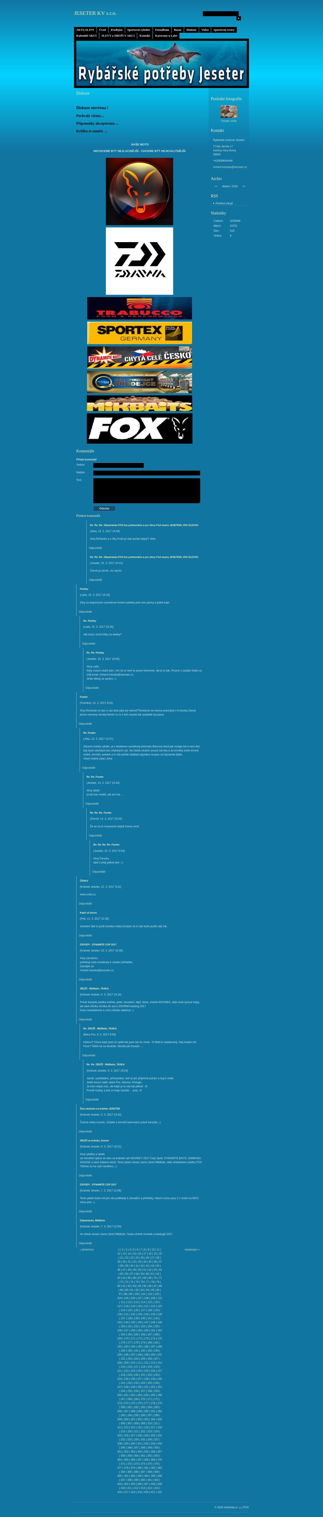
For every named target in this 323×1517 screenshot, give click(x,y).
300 (126, 1419)
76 (142, 1282)
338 (119, 1443)
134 (146, 1314)
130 (119, 1314)
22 (126, 1257)
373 (136, 1463)
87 (155, 1286)
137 (123, 1318)
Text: (79, 480)
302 (139, 1419)
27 (152, 1257)
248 (126, 1387)
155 (156, 1326)
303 (146, 1419)
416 (119, 1492)
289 (139, 1411)
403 (119, 1484)
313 (126, 1427)
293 (123, 1415)
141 (149, 1318)
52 (149, 1269)
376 (156, 1463)
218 (143, 1366)
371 (123, 1463)
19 (155, 1253)
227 (159, 1370)
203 (129, 1358)
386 (136, 1471)
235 (126, 1378)
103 (157, 1294)
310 (149, 1423)
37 (160, 1261)
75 (136, 1282)
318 (159, 1427)
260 (119, 1395)
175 (159, 1338)
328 (139, 1435)
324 (156, 1431)
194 (156, 1350)
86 (149, 1286)
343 (153, 1443)
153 (143, 1326)
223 (133, 1370)
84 (139, 1286)
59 (142, 1273)
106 (133, 1298)
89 (121, 1290)
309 (143, 1423)
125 (129, 1310)
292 (159, 1411)
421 (153, 1492)
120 (139, 1306)
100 (136, 1294)
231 (143, 1374)
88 (160, 1286)
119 (133, 1306)
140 (143, 1318)
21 (121, 1257)
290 (146, 1411)
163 (123, 1334)
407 (146, 1484)
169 (119, 1338)
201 (159, 1354)
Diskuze (191, 29)
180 (149, 1342)
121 (146, 1306)
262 (133, 1395)
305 (159, 1419)
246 (156, 1383)
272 (156, 1399)
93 (142, 1290)
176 (123, 1342)
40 (131, 1265)
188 (159, 1346)
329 (146, 1435)
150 (123, 1326)
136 (159, 1314)
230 (136, 1374)
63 (118, 1277)
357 (159, 1451)
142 (156, 1318)
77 (147, 1282)
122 (153, 1306)
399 (136, 1480)
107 (139, 1298)
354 (139, 1451)
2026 (235, 186)
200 (153, 1354)
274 (126, 1403)
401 (149, 1480)
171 (133, 1338)
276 (139, 1403)
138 (129, 1318)
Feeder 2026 (228, 121)
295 (136, 1415)
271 (149, 1399)
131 (126, 1314)
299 (119, 1419)
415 (156, 1488)
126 (136, 1310)
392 (133, 1475)
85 (144, 1286)
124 (123, 1310)
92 (136, 1290)
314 (133, 1427)
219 (149, 1366)
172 (139, 1338)
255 (129, 1391)
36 (155, 1261)
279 (159, 1403)
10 (152, 1249)
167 (149, 1334)
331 (159, 1435)
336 (149, 1439)
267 (123, 1399)
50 (139, 1269)
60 (147, 1273)
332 (123, 1439)
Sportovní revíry (224, 29)
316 (146, 1427)
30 (123, 1261)
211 (139, 1362)
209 (126, 1362)
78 (152, 1282)
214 (159, 1362)
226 (153, 1370)
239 (153, 1378)
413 (143, 1488)
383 (159, 1467)
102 (150, 1294)
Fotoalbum (162, 29)
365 (126, 1459)
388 (149, 1471)
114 (143, 1302)
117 (119, 1306)
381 (146, 1467)
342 (146, 1443)
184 (133, 1346)
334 (136, 1439)
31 (129, 1261)
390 (119, 1475)
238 (146, 1378)
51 (144, 1269)
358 (123, 1455)
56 (126, 1273)
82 (129, 1286)
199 (146, 1354)
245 (149, 1383)
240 (159, 1378)
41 (136, 1265)
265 (153, 1395)
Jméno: (80, 464)
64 (123, 1277)
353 (133, 1451)
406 (139, 1484)
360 (136, 1455)
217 (136, 1366)
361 (143, 1455)
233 (156, 1374)
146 (139, 1322)
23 (131, 1257)
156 (119, 1330)
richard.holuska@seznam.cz (230, 167)
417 (126, 1492)
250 (139, 1387)
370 (159, 1459)
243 (136, 1383)
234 (119, 1378)
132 (133, 1314)
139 (136, 1318)
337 (156, 1439)
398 (129, 1480)
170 (126, 1338)
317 (153, 1427)
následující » (192, 1249)
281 (129, 1407)
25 (142, 1257)
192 (143, 1350)
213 (153, 1362)
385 (129, 1471)
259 (156, 1391)
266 (159, 1395)
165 (136, 1334)
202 (123, 1358)
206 (149, 1358)
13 (123, 1253)
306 (123, 1423)
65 (129, 1277)
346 (129, 1447)
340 (133, 1443)
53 (155, 1269)
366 (133, 1459)
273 (119, 1403)
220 (156, 1366)
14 (129, 1253)
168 (156, 1334)
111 (123, 1302)
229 (129, 1374)
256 (136, 1391)
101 (143, 1294)
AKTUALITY (85, 29)
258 (149, 1391)
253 (159, 1387)
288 (133, 1411)
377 (119, 1467)
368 (146, 1459)
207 (156, 1358)
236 (133, 1378)
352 (126, 1451)
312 (119, 1427)
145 (133, 1322)
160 (146, 1330)
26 (147, 1257)
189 (123, 1350)
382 (153, 1467)
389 (156, 1471)
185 (139, 1346)
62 (157, 1273)
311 (156, 1423)
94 (147, 1290)
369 (153, 1459)
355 (146, 1451)
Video (205, 29)
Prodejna (116, 29)
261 (126, 1395)
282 (136, 1407)
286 (119, 1411)
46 (118, 1269)
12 (118, 1253)
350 (156, 1447)
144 (126, 1322)
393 (139, 1475)
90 (126, 1290)
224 (139, 1370)
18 (149, 1253)
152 (136, 1326)
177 (129, 1342)
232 (149, 1374)
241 (123, 1383)
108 (146, 1298)
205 (143, 1358)
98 (125, 1294)
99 (130, 1294)
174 (153, 1338)
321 (136, 1431)
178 (136, 1342)
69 (149, 1277)
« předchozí (87, 1249)
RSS (246, 1507)
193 (149, 1350)
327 (133, 1435)
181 (156, 1342)
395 (153, 1475)
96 (157, 1290)
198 (139, 1354)
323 (149, 1431)
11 (158, 1249)
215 (123, 1366)
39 (126, 1265)
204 (136, 1358)
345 (123, 1447)
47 (123, 1269)
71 (160, 1277)
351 (119, 1451)
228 (123, 1374)
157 (126, 1330)
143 (119, 1322)
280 (123, 1407)
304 (153, 1419)
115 (149, 1302)
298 (156, 1415)
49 (134, 1269)
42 (142, 1265)
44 (152, 1265)
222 (126, 1370)
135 (153, 1314)
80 (118, 1286)
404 (126, 1484)
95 (152, 1290)
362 (149, 1455)
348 (143, 1447)
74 (131, 1282)
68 (144, 1277)
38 (121, 1265)
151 (129, 1326)
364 (119, 1459)
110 (159, 1298)
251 (146, 1387)
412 (136, 1488)
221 (119, 1370)
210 (133, 1362)
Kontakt (145, 35)
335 (143, 1439)
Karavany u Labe (166, 35)
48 (129, 1269)
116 (156, 1302)
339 (126, 1443)
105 (126, 1298)
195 (119, 1354)
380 (139, 1467)
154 (149, 1326)
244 (143, 1383)
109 (153, 1298)
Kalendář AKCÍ (86, 35)
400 (143, 1480)
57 (131, 1273)
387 (143, 1471)
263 (139, 1395)
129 (156, 1310)
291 (153, 1411)
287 (126, 1411)
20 (160, 1253)
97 (120, 1294)
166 (143, 1334)
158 (133, 1330)
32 (134, 1261)
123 (159, 1306)
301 (133, 1419)
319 (123, 1431)
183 (126, 1346)
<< (216, 186)
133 (139, 1314)
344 (159, 1443)
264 (146, 1395)
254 (123, 1391)
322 (143, 1431)
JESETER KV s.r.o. (95, 13)
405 (133, 1484)
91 (131, 1290)
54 (160, 1269)
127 (143, 1310)
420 (146, 1492)
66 (134, 1277)
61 (152, 1273)
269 (136, 1399)
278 (153, 1403)
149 (159, 1322)
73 (126, 1282)
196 (126, 1354)
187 (153, 1346)
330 (153, 1435)
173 (146, 1338)
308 (136, 1423)
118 (126, 1306)
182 (119, 1346)
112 (129, 1302)
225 (146, 1370)
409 (159, 1484)
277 (146, 1403)
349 (149, 1447)
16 (139, 1253)
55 (121, 1273)
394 (146, 1475)
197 (133, 1354)
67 (139, 1277)
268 (129, 1399)
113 (136, 1302)
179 (143, 1342)
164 (129, 1334)
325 (119, 1435)
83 (134, 1286)
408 (153, 1484)
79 (157, 1282)
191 (136, 1350)
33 (139, 1261)
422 (159, 1492)
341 (139, 1443)
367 (139, 1459)
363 (156, 1455)
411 (129, 1488)
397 (123, 1480)
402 (156, 1480)
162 (159, 1330)
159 (139, 1330)
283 (143, 1407)
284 (149, 1407)
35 (149, 1261)
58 (136, 1273)
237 (139, 1378)
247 (119, 1387)
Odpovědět (95, 548)
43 (147, 1265)
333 (129, 1439)
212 (146, 1362)
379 (133, 1467)
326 (126, 1435)
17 (144, 1253)
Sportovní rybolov (138, 29)
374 (143, 1463)
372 (129, 1463)
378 (126, 1467)
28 (157, 1257)
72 (121, 1282)
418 (133, 1492)
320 (129, 1431)
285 (156, 1407)
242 (129, 1383)
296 (143, 1415)
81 (123, 1286)
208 (119, 1362)
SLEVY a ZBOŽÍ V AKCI (118, 35)
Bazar (177, 29)
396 (159, 1475)
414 (149, 1488)
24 (136, 1257)
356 (153, 1451)
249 (133, 1387)
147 (146, 1322)
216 (129, 1366)
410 (123, 1488)
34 (144, 1261)
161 (153, 1330)
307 (129, 1423)
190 (129, 1350)
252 (153, 1387)
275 (133, 1403)
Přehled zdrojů (224, 203)
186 (146, 1346)
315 (139, 1427)
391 (126, 1475)
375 (149, 1463)
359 (129, 1455)
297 (149, 1415)
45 (157, 1265)
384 (123, 1471)
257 (143, 1391)
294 (129, 1415)
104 (119, 1298)
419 (139, 1492)
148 (153, 1322)
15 (134, 1253)
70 (155, 1277)
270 (143, 1399)
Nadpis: (80, 472)
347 (136, 1447)
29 (118, 1261)
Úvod (102, 29)
